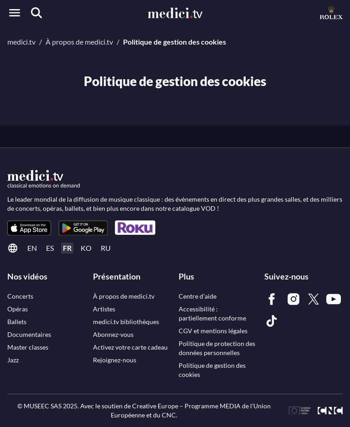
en (32, 248)
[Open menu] (14, 12)
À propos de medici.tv (79, 41)
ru (106, 248)
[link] (29, 227)
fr (67, 248)
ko (86, 248)
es (50, 248)
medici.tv (21, 41)
